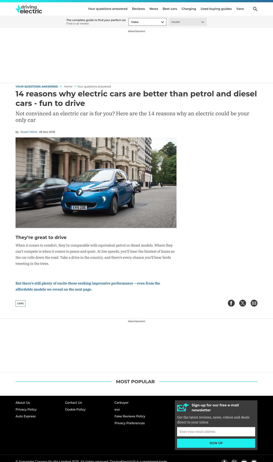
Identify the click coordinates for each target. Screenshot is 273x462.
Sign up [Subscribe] (216, 431)
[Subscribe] (216, 419)
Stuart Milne (28, 132)
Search (255, 9)
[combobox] (130, 22)
